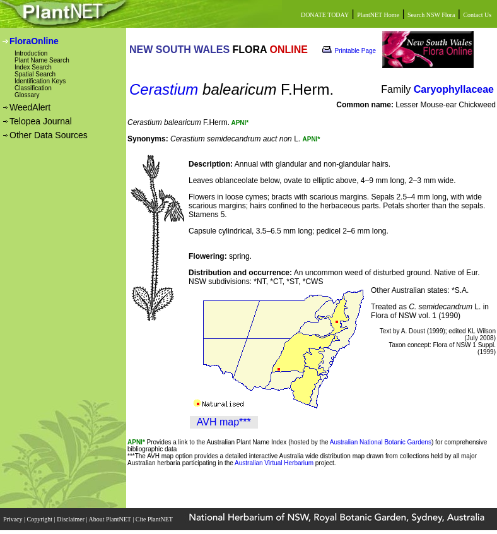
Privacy (13, 519)
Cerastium (163, 89)
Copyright (40, 519)
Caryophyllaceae (454, 89)
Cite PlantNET (155, 519)
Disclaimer (71, 519)
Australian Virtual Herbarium (274, 463)
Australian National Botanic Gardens (380, 442)
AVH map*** (224, 422)
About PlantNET (110, 519)
